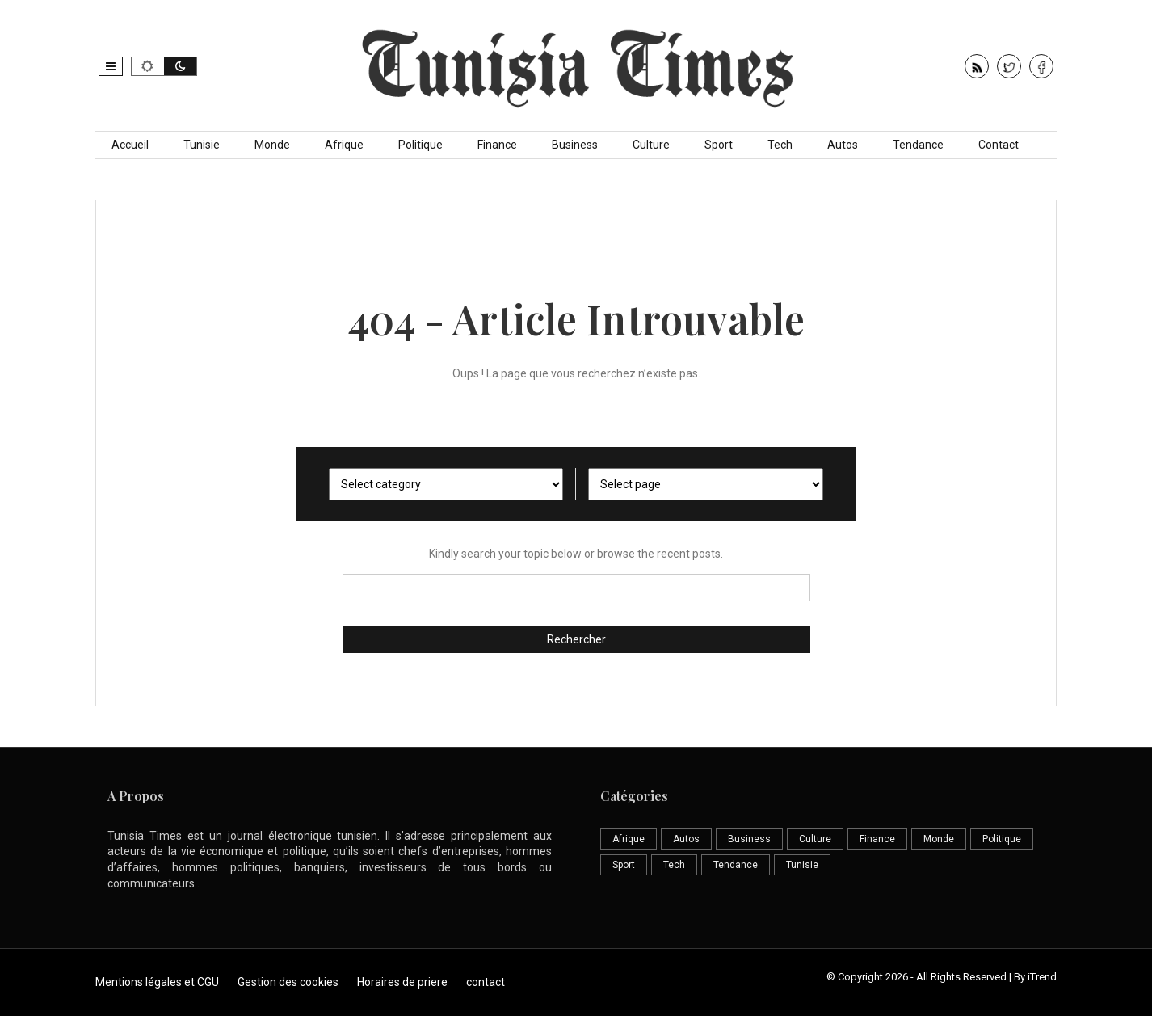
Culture (651, 144)
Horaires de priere (402, 982)
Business (575, 144)
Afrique (344, 144)
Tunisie (201, 144)
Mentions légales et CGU (157, 982)
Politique (420, 144)
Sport (718, 144)
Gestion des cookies (288, 982)
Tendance (918, 144)
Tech (780, 144)
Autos (842, 144)
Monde (272, 144)
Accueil (130, 144)
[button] (111, 66)
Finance (497, 144)
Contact (998, 144)
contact (485, 982)
